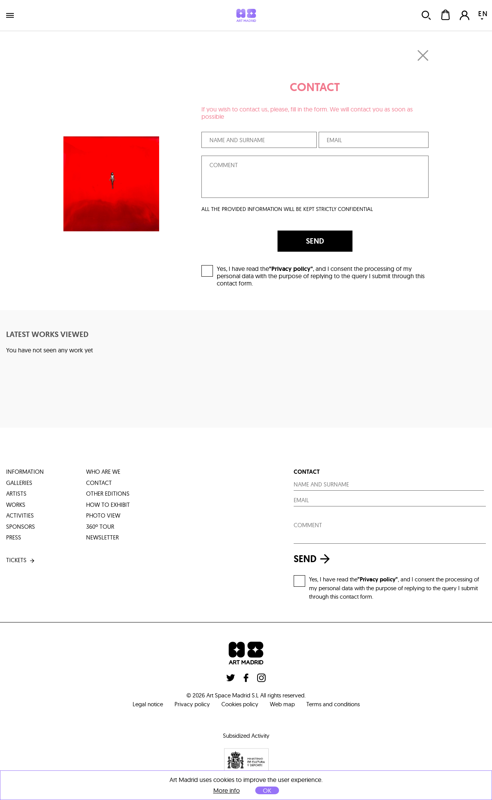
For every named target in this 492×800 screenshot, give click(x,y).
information (25, 471)
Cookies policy (239, 704)
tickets (21, 560)
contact (99, 482)
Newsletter (102, 537)
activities (20, 515)
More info (226, 790)
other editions (108, 493)
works (15, 504)
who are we (103, 471)
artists (16, 493)
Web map (282, 704)
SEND (315, 241)
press (13, 537)
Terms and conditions (333, 704)
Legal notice (148, 704)
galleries (19, 482)
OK (267, 790)
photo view (103, 515)
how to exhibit (108, 504)
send (314, 559)
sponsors (20, 526)
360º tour (100, 526)
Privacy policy (192, 704)
